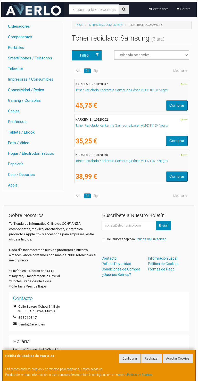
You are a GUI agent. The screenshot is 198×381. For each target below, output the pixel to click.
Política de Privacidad (151, 239)
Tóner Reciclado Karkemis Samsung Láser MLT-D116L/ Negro (122, 161)
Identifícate (158, 9)
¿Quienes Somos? (116, 275)
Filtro (89, 55)
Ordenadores (19, 26)
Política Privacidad (116, 264)
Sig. (95, 71)
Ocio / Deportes (21, 174)
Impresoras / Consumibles (30, 79)
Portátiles (16, 47)
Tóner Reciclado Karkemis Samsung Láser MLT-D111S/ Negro (122, 125)
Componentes (20, 37)
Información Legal (162, 258)
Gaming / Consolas (24, 100)
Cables (14, 111)
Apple (13, 185)
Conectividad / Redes (26, 90)
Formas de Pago (161, 269)
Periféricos (17, 121)
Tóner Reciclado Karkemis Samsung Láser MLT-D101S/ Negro (122, 90)
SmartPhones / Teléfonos (30, 58)
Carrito (183, 9)
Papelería (15, 164)
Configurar (129, 358)
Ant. (78, 71)
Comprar (176, 105)
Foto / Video (18, 143)
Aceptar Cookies (177, 358)
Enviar (163, 225)
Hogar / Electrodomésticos (31, 153)
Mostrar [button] (180, 71)
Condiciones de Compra (121, 269)
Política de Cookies (139, 375)
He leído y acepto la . (137, 239)
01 (87, 71)
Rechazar (152, 358)
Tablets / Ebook (21, 132)
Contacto (109, 258)
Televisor (15, 68)
